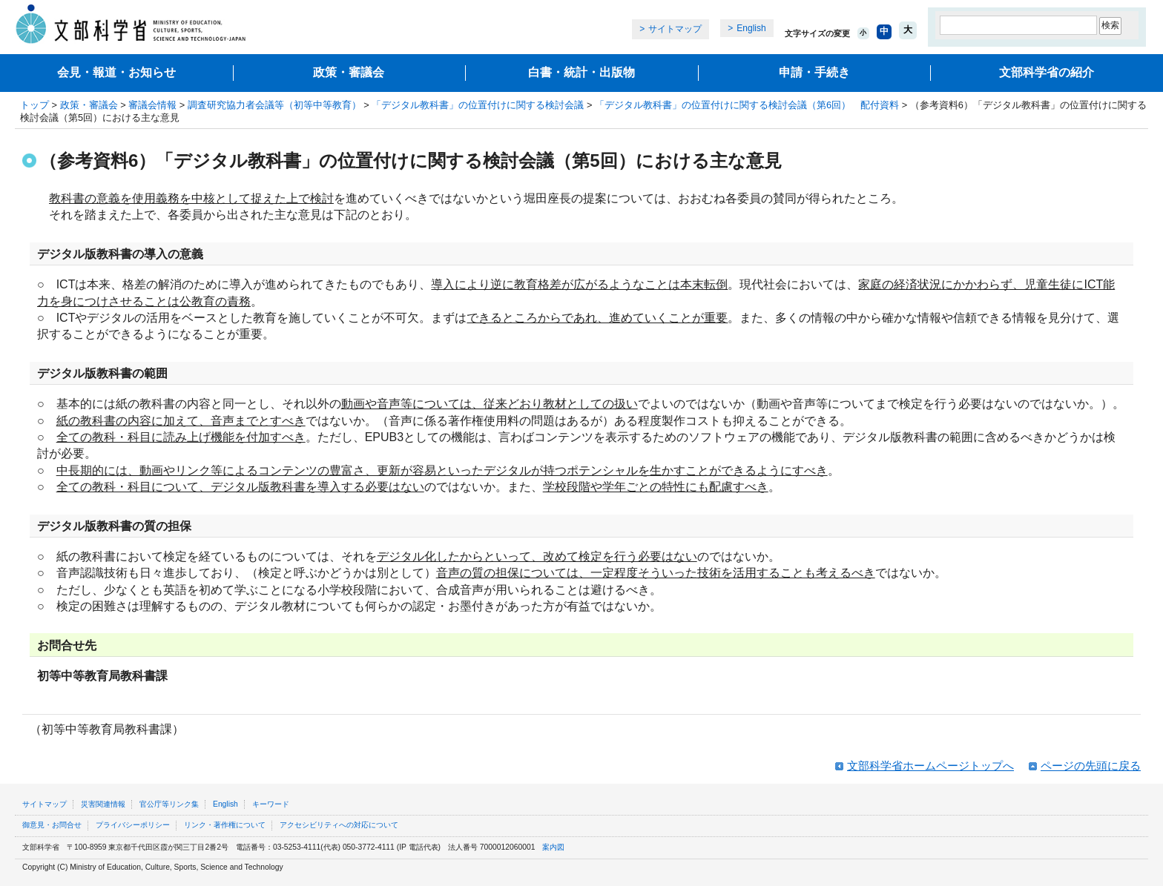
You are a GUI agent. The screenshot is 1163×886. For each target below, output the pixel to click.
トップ (34, 104)
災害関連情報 (103, 804)
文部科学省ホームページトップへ (930, 765)
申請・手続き (814, 72)
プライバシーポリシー (133, 825)
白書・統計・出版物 (581, 72)
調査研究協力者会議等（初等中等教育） (274, 104)
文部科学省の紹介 (1046, 72)
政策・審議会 (348, 72)
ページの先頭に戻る (1091, 765)
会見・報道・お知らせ (116, 72)
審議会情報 (152, 104)
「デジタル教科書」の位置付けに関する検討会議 (478, 104)
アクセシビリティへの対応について (339, 825)
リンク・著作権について (225, 825)
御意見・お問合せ (52, 825)
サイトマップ (675, 29)
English (751, 28)
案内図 (553, 847)
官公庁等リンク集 (169, 804)
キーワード (270, 804)
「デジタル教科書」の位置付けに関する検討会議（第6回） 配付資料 (747, 104)
